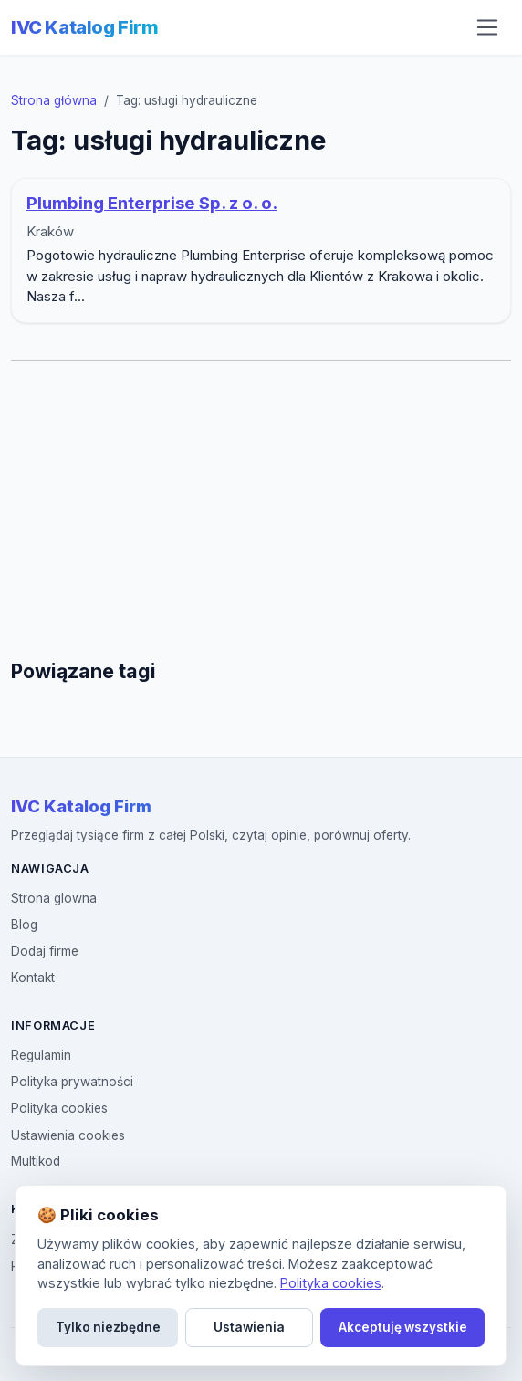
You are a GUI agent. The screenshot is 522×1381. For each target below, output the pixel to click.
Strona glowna (54, 898)
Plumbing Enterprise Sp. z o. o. (151, 203)
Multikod (35, 1161)
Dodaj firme (44, 951)
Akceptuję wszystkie (403, 1327)
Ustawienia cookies (68, 1135)
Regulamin (41, 1055)
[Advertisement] (264, 510)
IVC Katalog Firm (85, 27)
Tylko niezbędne (108, 1327)
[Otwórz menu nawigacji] (487, 27)
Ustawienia (249, 1327)
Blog (24, 924)
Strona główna (54, 100)
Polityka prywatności (72, 1081)
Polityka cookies (59, 1108)
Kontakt (33, 977)
